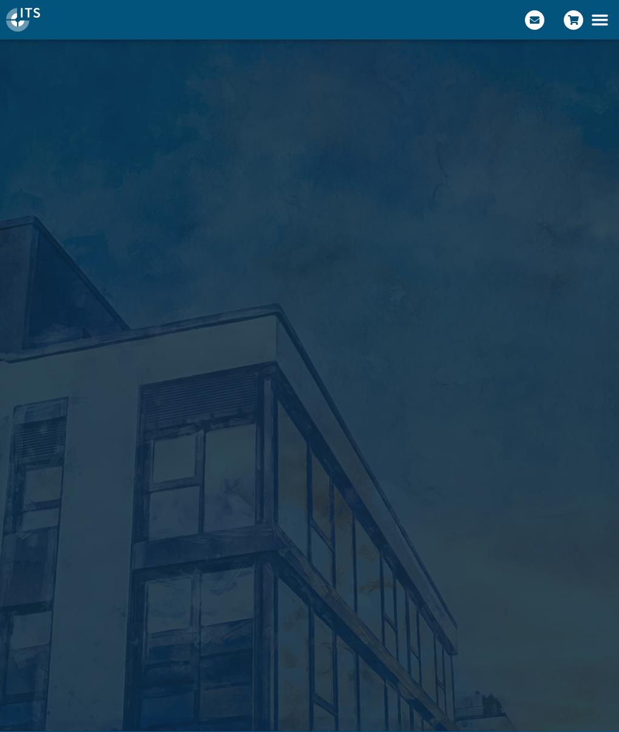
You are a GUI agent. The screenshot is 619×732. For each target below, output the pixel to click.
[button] (600, 20)
